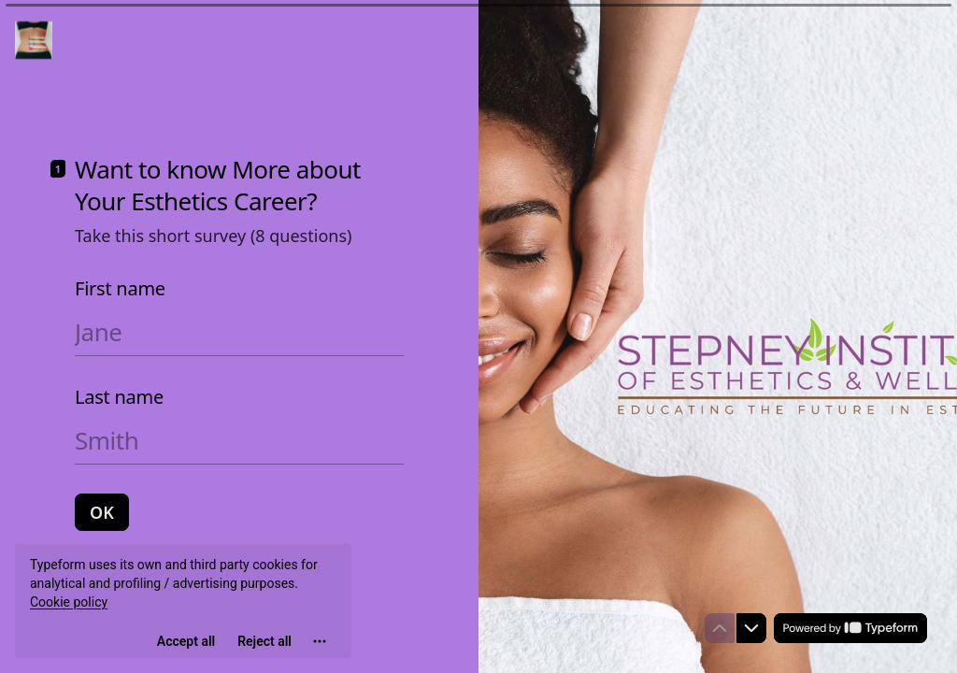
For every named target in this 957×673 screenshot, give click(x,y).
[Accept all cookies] (186, 641)
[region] (183, 601)
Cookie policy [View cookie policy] (68, 601)
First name (120, 289)
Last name (119, 397)
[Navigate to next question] (751, 628)
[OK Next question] (102, 512)
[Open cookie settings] (319, 641)
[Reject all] (264, 641)
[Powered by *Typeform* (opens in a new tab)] (850, 628)
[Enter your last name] (239, 440)
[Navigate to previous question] (720, 628)
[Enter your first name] (239, 331)
